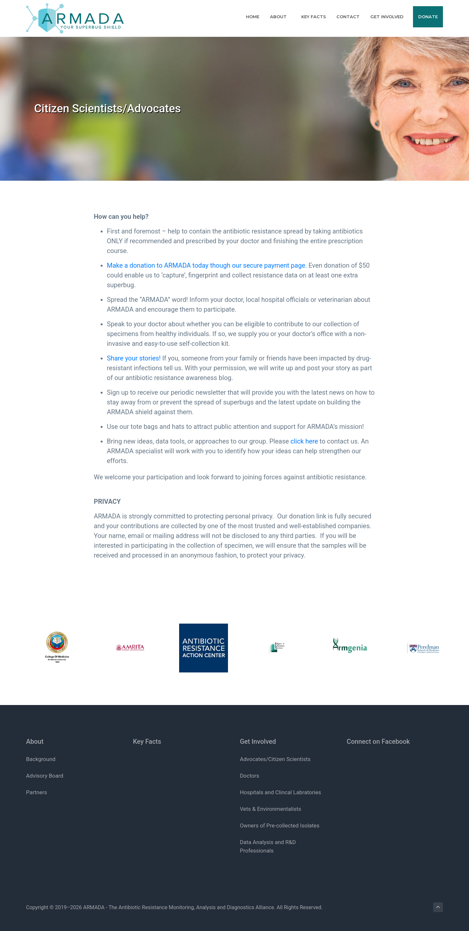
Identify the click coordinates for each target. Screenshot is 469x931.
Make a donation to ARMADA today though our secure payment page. (207, 265)
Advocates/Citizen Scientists (275, 759)
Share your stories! (134, 358)
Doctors (249, 775)
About (35, 741)
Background (40, 759)
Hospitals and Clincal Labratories (280, 792)
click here (304, 441)
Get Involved (258, 741)
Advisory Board (44, 775)
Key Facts (147, 741)
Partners (36, 792)
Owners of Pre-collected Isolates (279, 825)
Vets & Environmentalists (270, 809)
